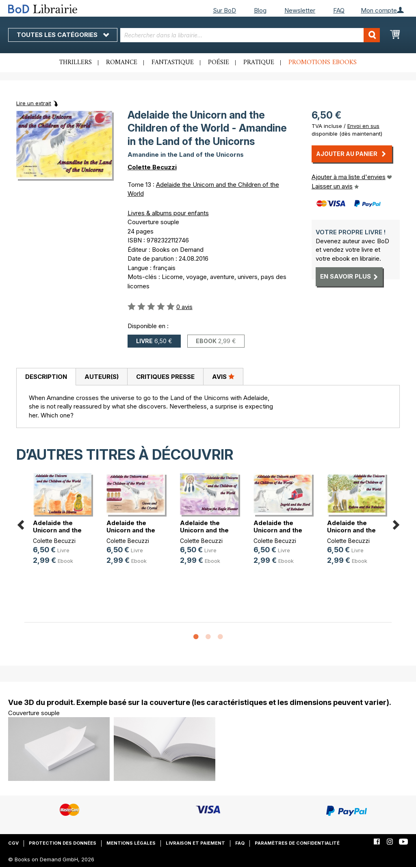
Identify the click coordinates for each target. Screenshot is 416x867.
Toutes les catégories (63, 35)
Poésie (218, 62)
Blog (260, 10)
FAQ (338, 10)
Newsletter (299, 10)
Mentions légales (131, 843)
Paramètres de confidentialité (297, 843)
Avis (223, 376)
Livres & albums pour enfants (168, 213)
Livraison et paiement (195, 843)
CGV (13, 843)
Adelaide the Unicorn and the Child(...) (57, 530)
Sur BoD (224, 10)
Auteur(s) (101, 377)
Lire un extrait (33, 103)
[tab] (46, 377)
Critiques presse (165, 377)
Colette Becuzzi (152, 167)
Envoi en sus (363, 126)
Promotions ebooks (322, 62)
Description (46, 377)
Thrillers (75, 62)
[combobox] (250, 35)
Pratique (258, 62)
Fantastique (173, 62)
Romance (121, 62)
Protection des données (62, 843)
